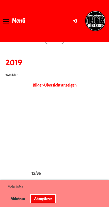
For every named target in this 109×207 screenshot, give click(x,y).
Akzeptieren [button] (43, 198)
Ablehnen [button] (18, 198)
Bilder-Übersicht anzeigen (55, 85)
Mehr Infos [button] (15, 187)
